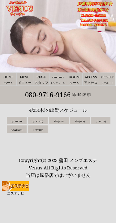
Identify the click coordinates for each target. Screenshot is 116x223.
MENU (25, 80)
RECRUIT (107, 80)
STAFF (41, 80)
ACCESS (91, 80)
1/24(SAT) (80, 121)
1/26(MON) (16, 130)
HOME (8, 80)
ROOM (74, 80)
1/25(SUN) (100, 121)
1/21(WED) (16, 121)
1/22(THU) (37, 121)
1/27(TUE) (37, 130)
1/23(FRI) (58, 121)
